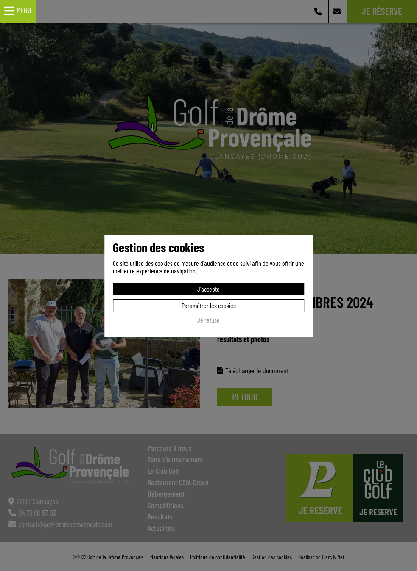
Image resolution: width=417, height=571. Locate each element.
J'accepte (208, 289)
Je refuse (208, 320)
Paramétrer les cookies (209, 305)
